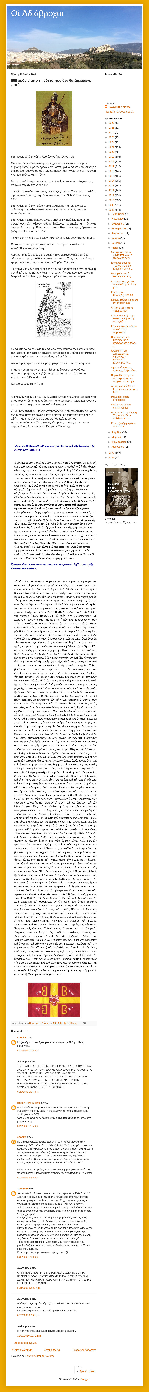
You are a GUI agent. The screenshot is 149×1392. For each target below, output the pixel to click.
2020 (112, 152)
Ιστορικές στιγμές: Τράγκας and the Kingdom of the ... (122, 265)
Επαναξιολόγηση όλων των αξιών (123, 425)
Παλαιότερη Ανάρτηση (84, 1350)
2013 (112, 185)
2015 (112, 176)
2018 (112, 161)
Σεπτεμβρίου (119, 228)
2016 (112, 171)
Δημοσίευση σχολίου (25, 1343)
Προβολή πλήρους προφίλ (119, 111)
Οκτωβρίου (118, 223)
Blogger (85, 1379)
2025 (112, 127)
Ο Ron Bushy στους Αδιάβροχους (122, 309)
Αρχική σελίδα (52, 1350)
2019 (112, 156)
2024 (112, 132)
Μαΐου (115, 247)
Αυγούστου (118, 233)
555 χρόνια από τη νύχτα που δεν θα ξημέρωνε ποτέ (121, 255)
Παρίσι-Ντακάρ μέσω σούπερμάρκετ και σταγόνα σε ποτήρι (122, 378)
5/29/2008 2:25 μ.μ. (28, 1050)
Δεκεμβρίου (118, 214)
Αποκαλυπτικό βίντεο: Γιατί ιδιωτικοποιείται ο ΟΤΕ (124, 389)
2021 (112, 147)
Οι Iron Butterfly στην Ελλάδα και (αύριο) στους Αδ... (122, 318)
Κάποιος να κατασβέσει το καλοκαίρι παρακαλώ (124, 329)
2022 (112, 142)
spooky (21, 1037)
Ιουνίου (116, 243)
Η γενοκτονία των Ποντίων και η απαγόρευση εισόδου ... (123, 341)
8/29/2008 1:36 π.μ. (28, 1315)
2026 (112, 122)
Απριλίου (117, 432)
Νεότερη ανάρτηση (22, 1350)
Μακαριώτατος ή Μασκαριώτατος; (121, 275)
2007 (112, 452)
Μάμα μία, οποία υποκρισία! (120, 398)
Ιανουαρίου (118, 446)
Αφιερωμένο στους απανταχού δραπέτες (123, 369)
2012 (112, 190)
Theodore (23, 1188)
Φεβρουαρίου (119, 442)
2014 (112, 180)
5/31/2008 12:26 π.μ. (28, 1287)
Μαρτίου (116, 437)
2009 (112, 205)
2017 (112, 166)
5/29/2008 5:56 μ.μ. (28, 1126)
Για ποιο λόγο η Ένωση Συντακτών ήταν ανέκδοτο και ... (124, 415)
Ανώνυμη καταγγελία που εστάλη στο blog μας (123, 284)
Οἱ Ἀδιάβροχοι (37, 13)
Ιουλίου (116, 238)
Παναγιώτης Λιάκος (28, 1102)
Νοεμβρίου (118, 218)
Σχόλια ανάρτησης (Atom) (40, 1356)
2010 (112, 200)
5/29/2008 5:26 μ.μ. (28, 1091)
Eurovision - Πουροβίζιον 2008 (122, 294)
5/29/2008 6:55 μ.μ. (28, 1177)
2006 (112, 457)
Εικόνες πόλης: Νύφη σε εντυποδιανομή (124, 301)
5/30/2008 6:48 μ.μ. (28, 1257)
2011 (112, 195)
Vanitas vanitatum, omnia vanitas (121, 406)
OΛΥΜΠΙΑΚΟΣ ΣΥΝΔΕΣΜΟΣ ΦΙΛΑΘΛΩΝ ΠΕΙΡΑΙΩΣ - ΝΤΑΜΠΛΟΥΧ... (121, 356)
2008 (112, 209)
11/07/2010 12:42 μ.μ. (29, 1335)
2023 (112, 137)
